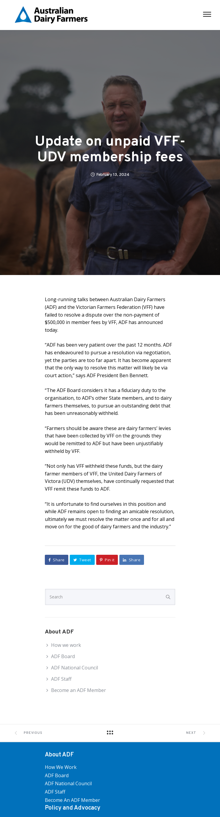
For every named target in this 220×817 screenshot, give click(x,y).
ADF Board (63, 656)
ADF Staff (61, 679)
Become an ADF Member (78, 690)
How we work (66, 645)
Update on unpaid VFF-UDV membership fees (110, 150)
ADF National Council (74, 667)
